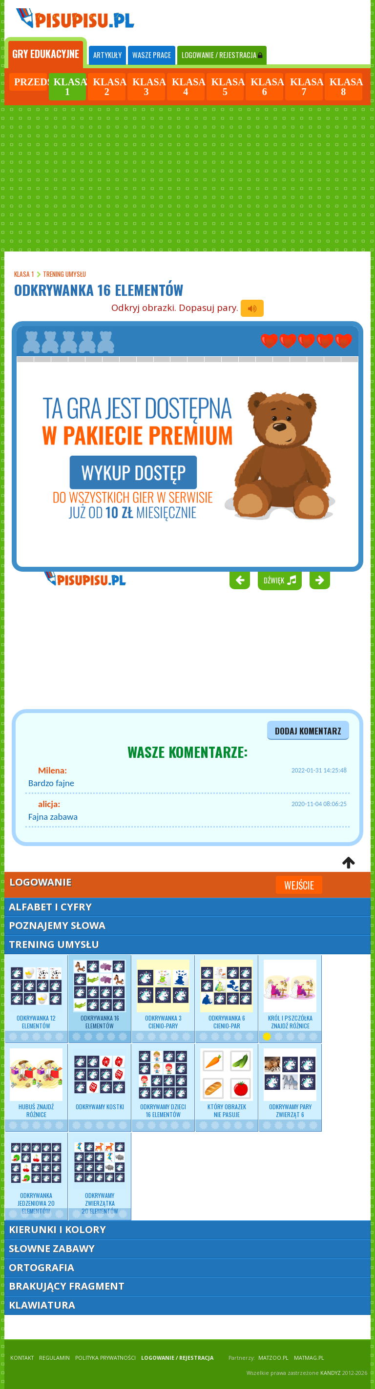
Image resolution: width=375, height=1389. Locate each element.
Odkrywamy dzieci (163, 1083)
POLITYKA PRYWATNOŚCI (105, 1357)
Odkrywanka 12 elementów (36, 995)
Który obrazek (226, 1083)
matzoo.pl (273, 1357)
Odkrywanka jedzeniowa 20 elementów (36, 1176)
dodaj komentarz (308, 730)
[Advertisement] (187, 178)
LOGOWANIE (222, 55)
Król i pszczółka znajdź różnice (290, 995)
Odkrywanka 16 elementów (99, 995)
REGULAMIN (54, 1357)
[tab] (45, 52)
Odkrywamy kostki (99, 1079)
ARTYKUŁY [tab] (107, 55)
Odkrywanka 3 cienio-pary (163, 995)
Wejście (299, 885)
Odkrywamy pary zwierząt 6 (290, 1083)
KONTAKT (22, 1357)
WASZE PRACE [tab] (151, 55)
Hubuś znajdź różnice (36, 1083)
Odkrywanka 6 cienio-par (226, 995)
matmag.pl (309, 1357)
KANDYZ (330, 1373)
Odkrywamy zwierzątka (99, 1176)
